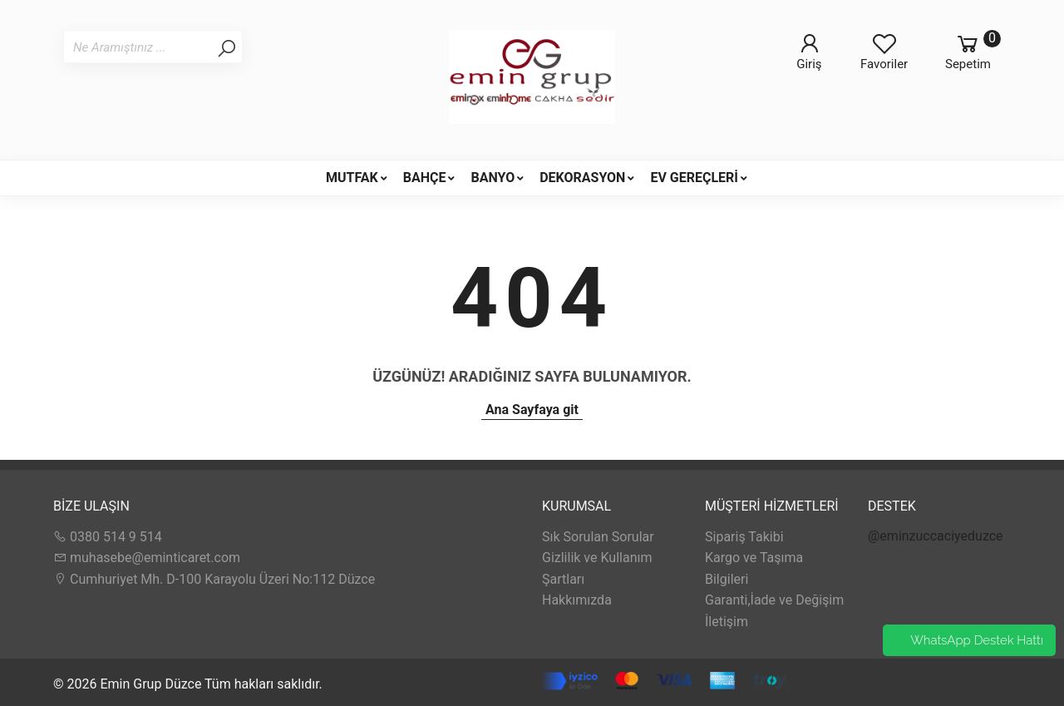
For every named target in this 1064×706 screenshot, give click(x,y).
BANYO (492, 177)
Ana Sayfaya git (532, 409)
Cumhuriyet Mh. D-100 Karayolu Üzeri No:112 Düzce (214, 579)
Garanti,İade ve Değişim (774, 600)
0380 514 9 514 (107, 537)
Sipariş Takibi (744, 537)
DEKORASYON (582, 177)
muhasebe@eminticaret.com (146, 557)
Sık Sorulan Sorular (598, 537)
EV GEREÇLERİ (694, 177)
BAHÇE (424, 177)
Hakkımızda (577, 600)
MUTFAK (352, 177)
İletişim (726, 621)
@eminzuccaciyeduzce (935, 536)
